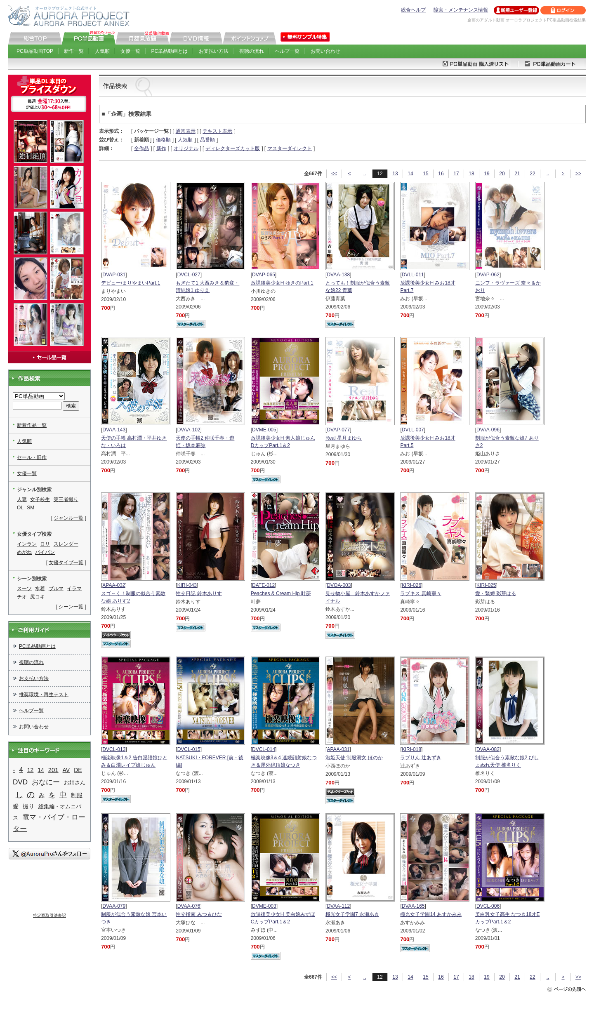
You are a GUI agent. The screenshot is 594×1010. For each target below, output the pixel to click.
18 (471, 174)
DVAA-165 (413, 906)
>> (578, 174)
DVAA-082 (488, 749)
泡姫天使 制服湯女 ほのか (354, 757)
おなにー (46, 782)
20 (501, 174)
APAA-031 (338, 749)
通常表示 (186, 131)
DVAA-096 (488, 430)
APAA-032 (113, 585)
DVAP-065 (263, 275)
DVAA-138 (338, 275)
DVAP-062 (488, 275)
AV (66, 770)
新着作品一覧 (32, 425)
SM (30, 508)
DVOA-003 (339, 585)
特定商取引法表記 (49, 915)
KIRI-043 (187, 585)
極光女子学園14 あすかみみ (431, 914)
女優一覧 (130, 51)
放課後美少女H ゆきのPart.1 (282, 283)
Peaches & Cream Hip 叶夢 (281, 593)
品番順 (207, 140)
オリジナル (186, 148)
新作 (161, 148)
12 (30, 770)
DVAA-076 (188, 906)
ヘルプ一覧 (287, 51)
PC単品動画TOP (34, 51)
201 (53, 770)
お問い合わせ (325, 51)
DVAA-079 (113, 906)
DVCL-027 (188, 275)
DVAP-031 (113, 275)
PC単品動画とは (169, 51)
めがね (24, 552)
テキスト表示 (217, 131)
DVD (20, 782)
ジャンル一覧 (68, 518)
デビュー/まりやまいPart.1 (130, 283)
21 (517, 174)
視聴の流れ (251, 51)
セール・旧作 (32, 457)
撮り (28, 806)
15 (425, 174)
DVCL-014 (263, 749)
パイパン (45, 552)
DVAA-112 (338, 906)
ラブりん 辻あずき (420, 757)
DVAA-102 (188, 430)
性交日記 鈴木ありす (199, 593)
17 (456, 174)
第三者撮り (66, 499)
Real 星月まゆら (343, 438)
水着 (40, 588)
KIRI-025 (486, 585)
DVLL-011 (413, 275)
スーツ (24, 588)
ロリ (45, 544)
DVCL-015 (188, 749)
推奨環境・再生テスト (43, 694)
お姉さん (74, 782)
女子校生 (40, 499)
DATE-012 (263, 585)
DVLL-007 (413, 430)
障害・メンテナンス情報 (461, 10)
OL (20, 508)
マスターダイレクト (289, 148)
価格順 (163, 140)
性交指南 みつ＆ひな (199, 914)
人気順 (102, 51)
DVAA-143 (113, 430)
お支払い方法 (214, 51)
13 (395, 174)
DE (78, 770)
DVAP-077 (338, 430)
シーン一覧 (71, 607)
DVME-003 (264, 906)
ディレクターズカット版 (232, 148)
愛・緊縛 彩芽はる (495, 593)
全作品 (141, 148)
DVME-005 (264, 430)
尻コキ (37, 597)
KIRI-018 (411, 749)
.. (364, 174)
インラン (27, 544)
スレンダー (66, 544)
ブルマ (56, 588)
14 (410, 174)
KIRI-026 (411, 585)
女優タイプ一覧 (66, 562)
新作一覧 (74, 51)
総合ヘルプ (413, 10)
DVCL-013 (113, 749)
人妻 (22, 499)
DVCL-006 (488, 906)
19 (486, 174)
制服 (76, 795)
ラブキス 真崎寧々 (420, 593)
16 (440, 174)
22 (532, 174)
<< (334, 174)
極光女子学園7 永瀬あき (352, 914)
